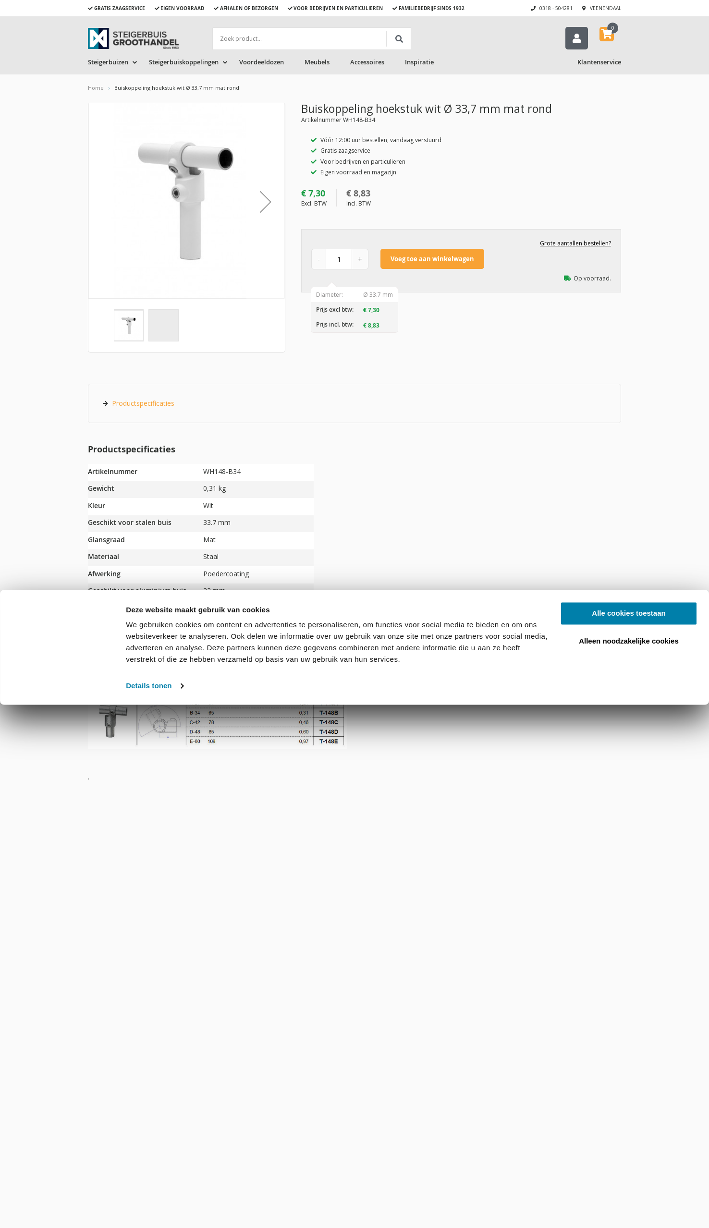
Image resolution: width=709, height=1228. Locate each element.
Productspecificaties (143, 405)
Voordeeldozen (261, 64)
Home (96, 89)
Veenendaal (605, 8)
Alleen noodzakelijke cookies (629, 1164)
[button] (265, 203)
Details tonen (148, 1209)
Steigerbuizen (108, 64)
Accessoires (367, 64)
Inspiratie (419, 64)
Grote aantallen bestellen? (575, 245)
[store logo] (133, 38)
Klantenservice (599, 64)
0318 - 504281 (556, 8)
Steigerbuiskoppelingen (184, 64)
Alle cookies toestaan (628, 1136)
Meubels (317, 64)
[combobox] (311, 38)
